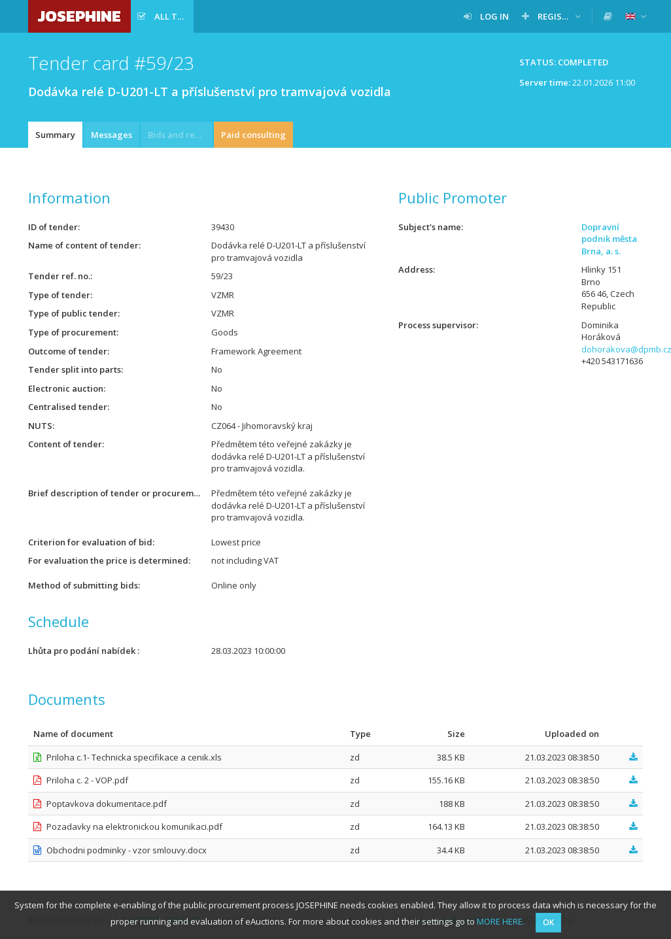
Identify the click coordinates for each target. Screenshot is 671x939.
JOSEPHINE (79, 16)
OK (548, 922)
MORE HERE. (501, 921)
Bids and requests (180, 135)
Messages (111, 135)
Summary (55, 135)
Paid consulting (253, 135)
